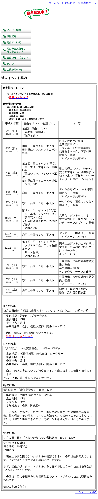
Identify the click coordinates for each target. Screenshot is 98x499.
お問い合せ (68, 3)
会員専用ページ (87, 3)
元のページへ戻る (86, 492)
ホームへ (53, 3)
